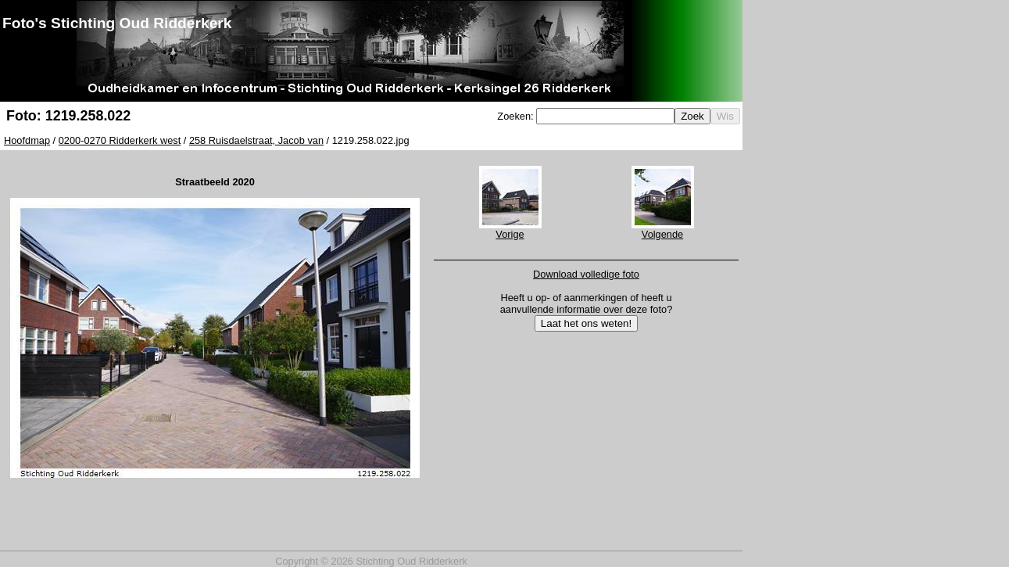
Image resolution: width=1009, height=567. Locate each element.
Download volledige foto (586, 274)
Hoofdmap (27, 140)
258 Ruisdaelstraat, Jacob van (256, 140)
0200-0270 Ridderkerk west (120, 140)
